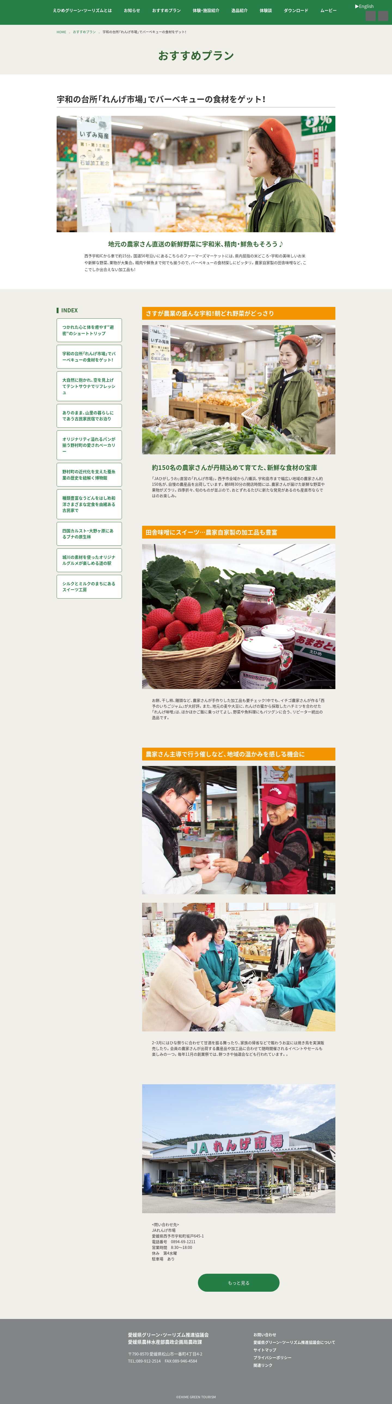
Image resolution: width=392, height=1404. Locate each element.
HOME (61, 31)
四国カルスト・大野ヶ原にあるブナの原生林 (88, 534)
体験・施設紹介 (206, 10)
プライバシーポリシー (272, 1357)
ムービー (328, 10)
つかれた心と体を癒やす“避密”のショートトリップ (88, 330)
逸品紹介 (239, 10)
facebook (359, 16)
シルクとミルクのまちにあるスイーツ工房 (88, 587)
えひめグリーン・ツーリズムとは (82, 10)
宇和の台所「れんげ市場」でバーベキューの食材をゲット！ (89, 357)
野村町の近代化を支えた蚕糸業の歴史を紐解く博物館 (88, 475)
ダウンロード (296, 10)
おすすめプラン (166, 10)
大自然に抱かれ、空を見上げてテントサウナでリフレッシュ (88, 386)
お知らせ (132, 10)
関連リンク (262, 1365)
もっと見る (239, 1282)
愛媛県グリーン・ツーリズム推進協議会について (294, 1342)
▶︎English (51, 16)
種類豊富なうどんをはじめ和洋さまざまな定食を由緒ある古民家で (88, 504)
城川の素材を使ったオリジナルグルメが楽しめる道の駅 (88, 560)
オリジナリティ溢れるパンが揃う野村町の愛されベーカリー (88, 445)
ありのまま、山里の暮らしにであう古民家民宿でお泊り (88, 416)
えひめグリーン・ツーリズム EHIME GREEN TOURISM (23, 12)
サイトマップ (264, 1350)
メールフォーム (312, 1383)
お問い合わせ (264, 1334)
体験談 (266, 10)
